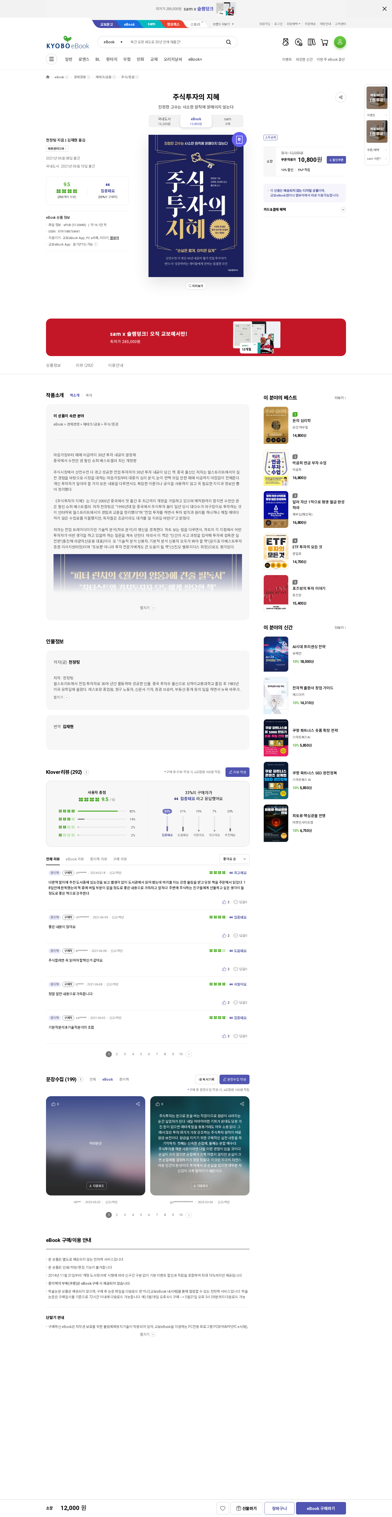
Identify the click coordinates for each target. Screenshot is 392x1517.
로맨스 (84, 59)
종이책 (124, 1079)
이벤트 (287, 60)
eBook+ (195, 59)
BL (98, 59)
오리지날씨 (173, 59)
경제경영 (80, 77)
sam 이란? (373, 159)
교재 (154, 59)
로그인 (278, 24)
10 (180, 1054)
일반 (68, 59)
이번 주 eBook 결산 (331, 60)
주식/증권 (127, 77)
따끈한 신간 (304, 60)
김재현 (72, 140)
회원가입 (264, 24)
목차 (89, 395)
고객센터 (340, 24)
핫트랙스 (173, 25)
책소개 (75, 395)
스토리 (195, 25)
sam (152, 24)
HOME (48, 77)
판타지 (112, 59)
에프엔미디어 (56, 149)
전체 (93, 1079)
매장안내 (325, 24)
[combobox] (112, 42)
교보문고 (106, 25)
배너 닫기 (384, 8)
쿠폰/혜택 (373, 150)
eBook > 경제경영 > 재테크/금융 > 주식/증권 (86, 424)
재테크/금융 (104, 77)
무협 (127, 59)
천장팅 (51, 140)
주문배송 (310, 24)
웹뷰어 (114, 238)
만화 (140, 59)
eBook (129, 25)
